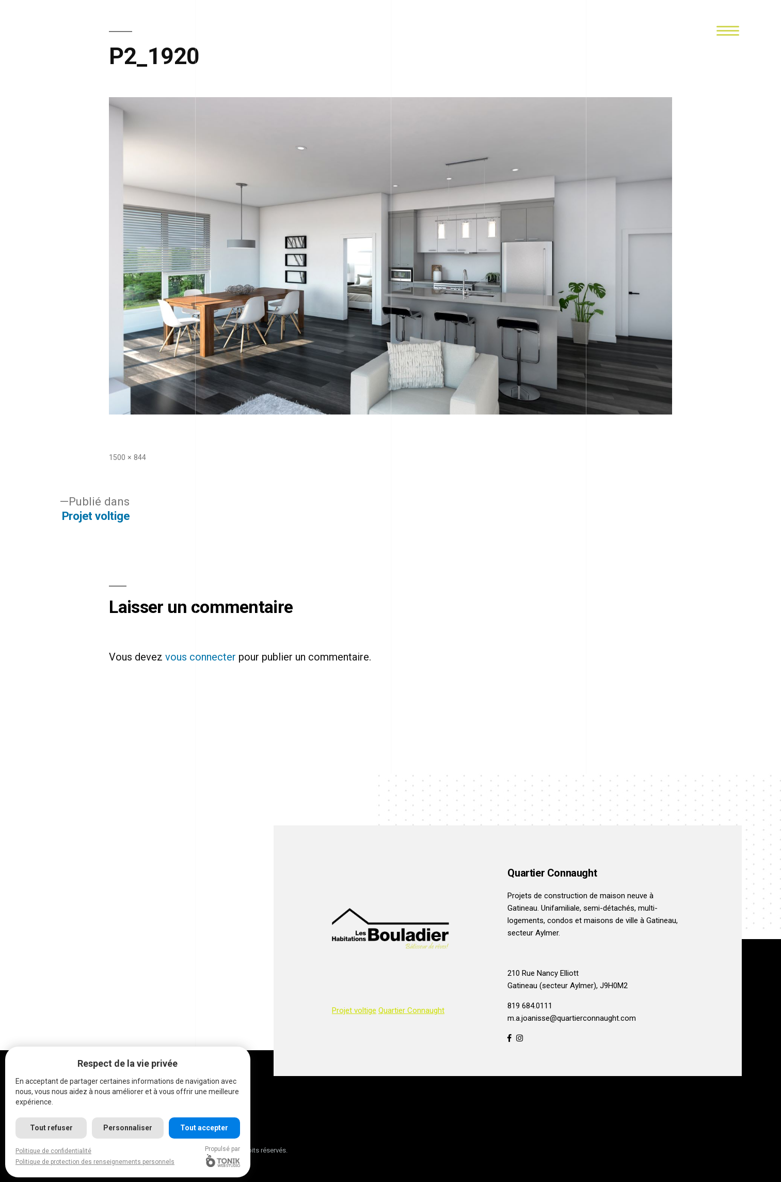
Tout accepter (204, 1128)
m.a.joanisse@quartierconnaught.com (571, 1018)
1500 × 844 (127, 457)
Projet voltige (354, 1010)
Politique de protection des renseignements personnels (94, 1161)
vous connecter (200, 657)
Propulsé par (222, 1156)
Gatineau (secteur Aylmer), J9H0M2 (567, 985)
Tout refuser (51, 1128)
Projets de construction (547, 895)
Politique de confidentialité (53, 1151)
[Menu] (727, 30)
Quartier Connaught (411, 1010)
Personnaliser (127, 1128)
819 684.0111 (529, 1005)
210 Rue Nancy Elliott (543, 973)
